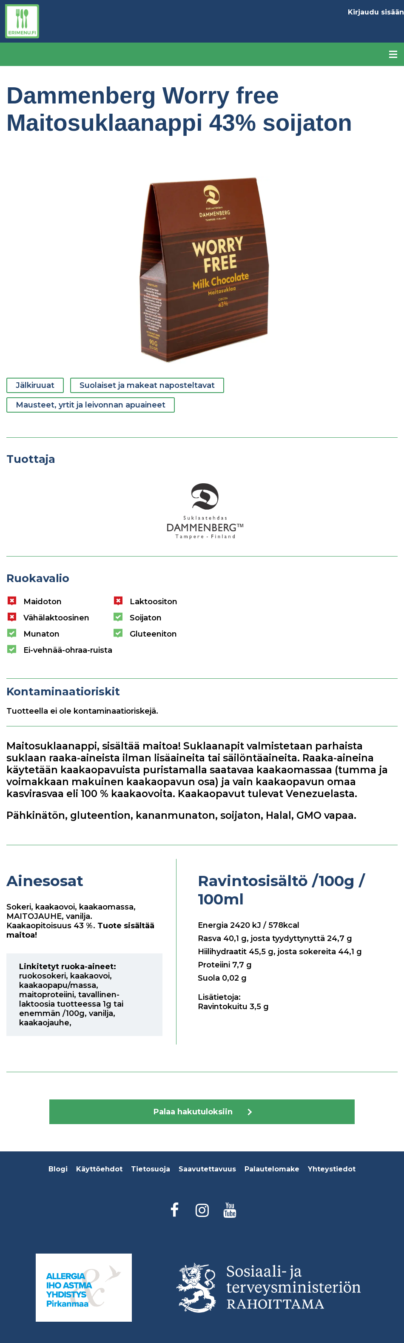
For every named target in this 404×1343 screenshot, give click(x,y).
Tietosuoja (150, 1169)
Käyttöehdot (99, 1169)
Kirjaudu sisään (376, 12)
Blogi (58, 1169)
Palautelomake (272, 1169)
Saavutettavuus (207, 1169)
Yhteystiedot (332, 1169)
